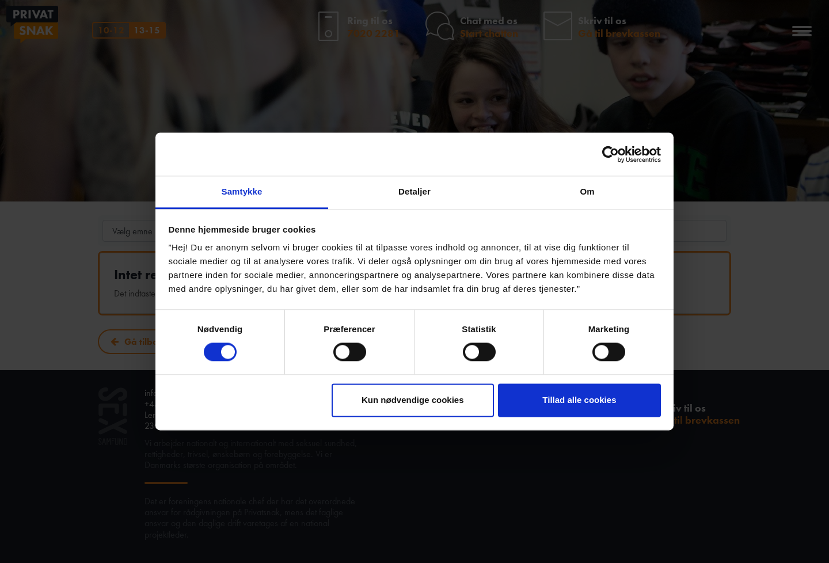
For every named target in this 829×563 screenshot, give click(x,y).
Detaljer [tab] (414, 191)
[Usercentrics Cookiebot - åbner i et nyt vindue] (610, 154)
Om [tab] (587, 191)
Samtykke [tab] (242, 191)
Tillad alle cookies (579, 400)
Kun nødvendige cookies (413, 400)
